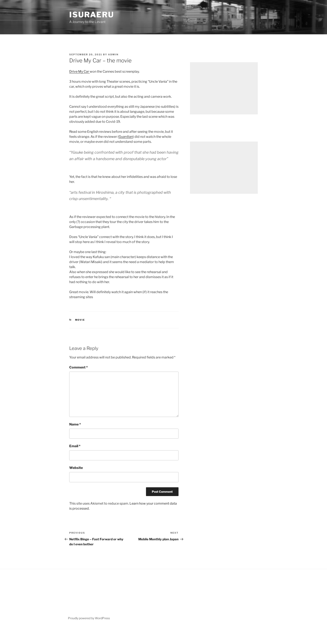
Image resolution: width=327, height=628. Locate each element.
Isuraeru (91, 14)
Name (75, 424)
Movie (80, 319)
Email (74, 446)
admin (113, 54)
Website (76, 468)
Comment (78, 367)
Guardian (126, 137)
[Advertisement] (224, 88)
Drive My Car (79, 71)
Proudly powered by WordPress (89, 618)
